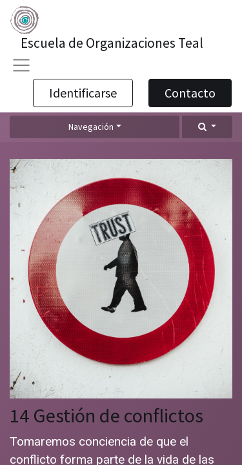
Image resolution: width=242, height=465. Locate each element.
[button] (207, 127)
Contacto (190, 93)
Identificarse (83, 93)
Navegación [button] (91, 126)
